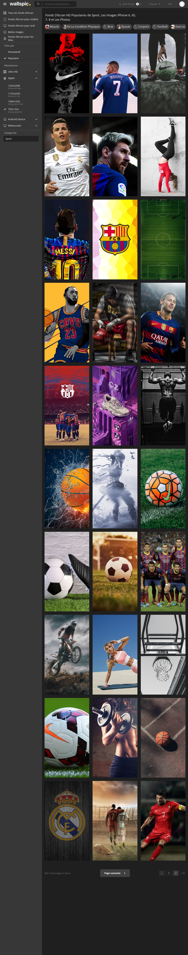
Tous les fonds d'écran (18, 12)
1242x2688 (14, 85)
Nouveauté (14, 51)
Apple (9, 78)
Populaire (13, 58)
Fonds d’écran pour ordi (19, 25)
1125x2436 (14, 93)
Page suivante (115, 873)
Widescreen (12, 125)
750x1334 (25, 109)
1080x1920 (14, 101)
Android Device (14, 119)
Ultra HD (10, 71)
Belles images (13, 32)
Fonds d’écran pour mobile (20, 19)
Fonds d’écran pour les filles (18, 38)
